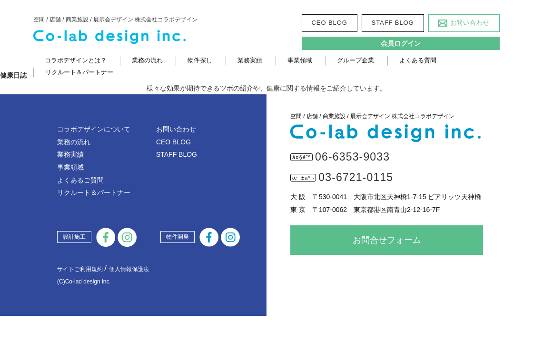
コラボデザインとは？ (76, 60)
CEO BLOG (329, 22)
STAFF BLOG (393, 22)
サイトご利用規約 (80, 269)
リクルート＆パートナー (79, 72)
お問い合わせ (470, 22)
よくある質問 (417, 60)
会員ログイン (401, 43)
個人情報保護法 (129, 269)
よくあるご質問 (80, 180)
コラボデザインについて (93, 129)
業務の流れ (147, 60)
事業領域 (299, 60)
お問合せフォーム (387, 240)
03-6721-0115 (355, 177)
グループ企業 (355, 60)
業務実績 (249, 60)
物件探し (200, 60)
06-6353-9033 (352, 157)
